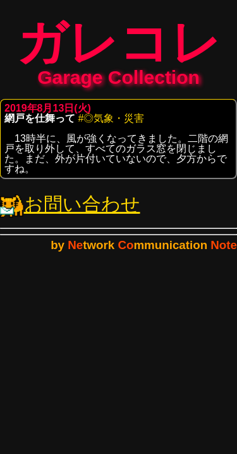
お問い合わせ (70, 210)
